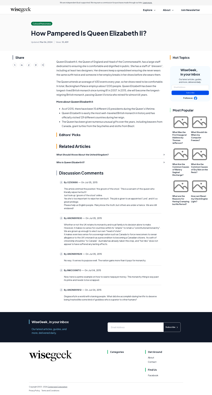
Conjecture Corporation (57, 387)
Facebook (153, 375)
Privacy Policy (34, 391)
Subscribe (190, 93)
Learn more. (147, 3)
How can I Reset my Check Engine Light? (199, 199)
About (151, 357)
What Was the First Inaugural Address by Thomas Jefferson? (179, 137)
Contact (152, 361)
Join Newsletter (190, 9)
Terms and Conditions (50, 391)
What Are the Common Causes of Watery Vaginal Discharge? (180, 169)
